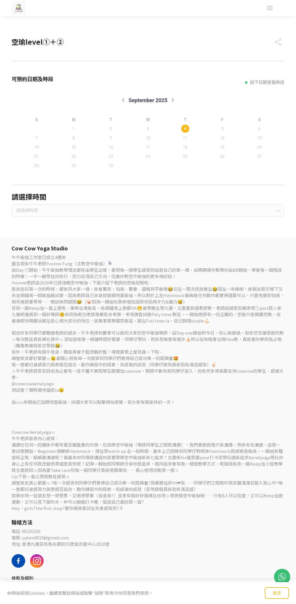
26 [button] (222, 156)
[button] (123, 99)
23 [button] (110, 156)
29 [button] (73, 165)
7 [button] (36, 138)
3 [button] (148, 128)
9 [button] (111, 138)
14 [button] (36, 147)
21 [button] (36, 156)
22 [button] (73, 156)
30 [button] (110, 165)
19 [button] (222, 147)
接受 (277, 592)
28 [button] (36, 165)
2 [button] (111, 128)
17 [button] (148, 147)
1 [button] (74, 128)
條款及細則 (22, 578)
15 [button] (73, 147)
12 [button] (222, 138)
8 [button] (74, 138)
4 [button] (185, 128)
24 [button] (148, 156)
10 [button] (148, 138)
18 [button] (185, 147)
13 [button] (259, 138)
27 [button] (259, 156)
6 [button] (259, 128)
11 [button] (185, 138)
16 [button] (110, 147)
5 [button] (222, 128)
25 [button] (185, 156)
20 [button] (259, 147)
